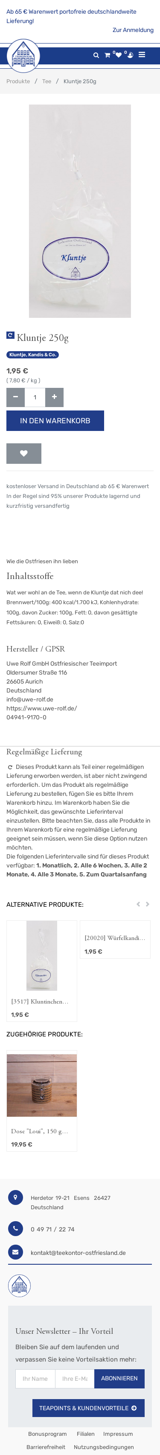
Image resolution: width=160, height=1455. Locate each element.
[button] (23, 453)
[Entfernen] (15, 397)
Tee (46, 81)
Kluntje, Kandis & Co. (32, 355)
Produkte (18, 81)
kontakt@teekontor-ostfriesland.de (78, 1253)
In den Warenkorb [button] (55, 420)
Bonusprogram (47, 1434)
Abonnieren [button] (119, 1378)
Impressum (118, 1434)
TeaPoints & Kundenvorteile (88, 1408)
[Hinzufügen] (54, 397)
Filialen (85, 1434)
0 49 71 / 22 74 (53, 1229)
